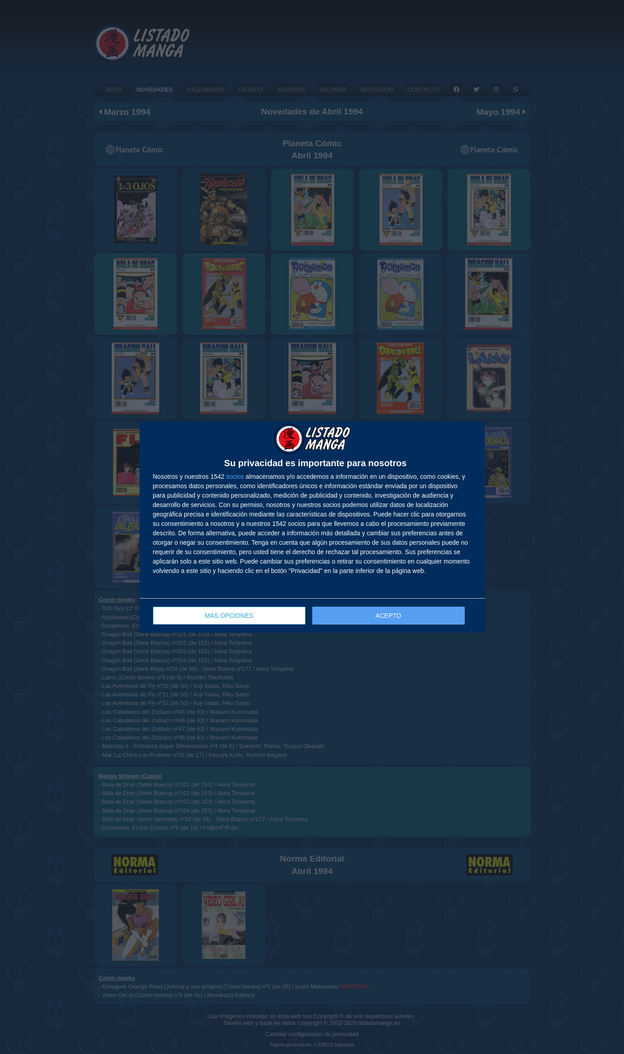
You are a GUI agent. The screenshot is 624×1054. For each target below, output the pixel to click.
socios (235, 476)
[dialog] (312, 527)
